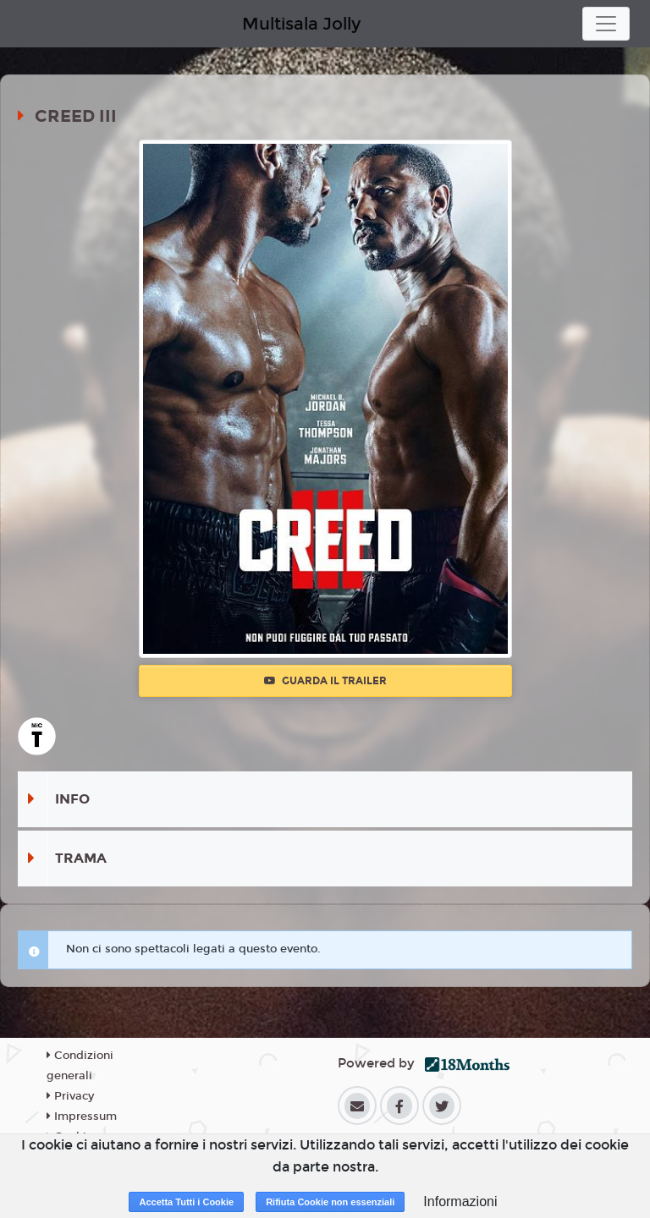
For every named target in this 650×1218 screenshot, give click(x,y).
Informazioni (460, 1201)
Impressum (82, 1116)
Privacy (70, 1096)
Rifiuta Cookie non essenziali (330, 1202)
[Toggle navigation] (606, 24)
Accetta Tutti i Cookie (186, 1202)
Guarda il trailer (325, 681)
